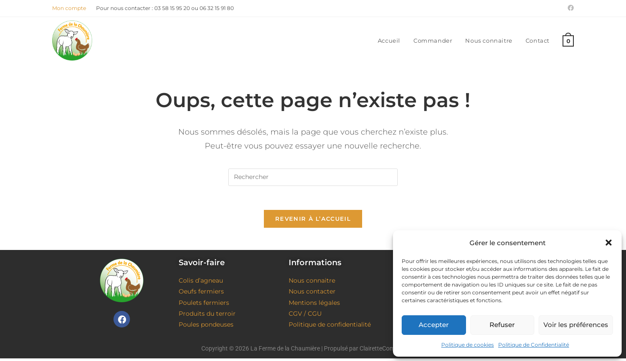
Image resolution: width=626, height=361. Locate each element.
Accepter (434, 325)
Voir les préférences (575, 325)
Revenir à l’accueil (313, 221)
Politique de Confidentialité (533, 344)
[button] (608, 242)
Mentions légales (314, 305)
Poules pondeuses (206, 327)
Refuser (502, 325)
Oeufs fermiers (201, 294)
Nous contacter (312, 294)
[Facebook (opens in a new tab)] (569, 8)
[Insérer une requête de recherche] (313, 177)
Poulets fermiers (204, 305)
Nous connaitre (312, 283)
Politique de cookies (467, 344)
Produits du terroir (207, 316)
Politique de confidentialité (330, 327)
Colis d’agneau (201, 283)
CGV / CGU (305, 316)
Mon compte (69, 8)
